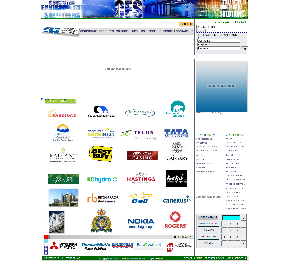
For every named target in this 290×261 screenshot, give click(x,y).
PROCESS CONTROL (235, 184)
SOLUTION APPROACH (206, 147)
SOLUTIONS (149, 31)
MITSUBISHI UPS (127, 31)
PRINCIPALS (201, 143)
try (219, 112)
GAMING (229, 155)
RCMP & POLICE (233, 193)
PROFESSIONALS (204, 139)
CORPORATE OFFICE (235, 147)
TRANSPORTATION (234, 205)
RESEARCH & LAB (234, 197)
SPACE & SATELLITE (235, 201)
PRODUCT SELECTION (206, 151)
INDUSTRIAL (231, 171)
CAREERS (200, 168)
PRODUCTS (106, 31)
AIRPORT (230, 139)
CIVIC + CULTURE (234, 143)
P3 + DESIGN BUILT (234, 188)
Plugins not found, (207, 112)
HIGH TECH (231, 168)
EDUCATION (231, 151)
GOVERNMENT (232, 159)
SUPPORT (166, 31)
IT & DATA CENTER (234, 176)
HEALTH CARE (232, 164)
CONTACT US (184, 31)
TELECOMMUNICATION (236, 209)
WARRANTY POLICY (205, 172)
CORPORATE (88, 31)
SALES (199, 155)
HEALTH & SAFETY (204, 164)
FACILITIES (201, 159)
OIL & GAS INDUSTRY (235, 180)
